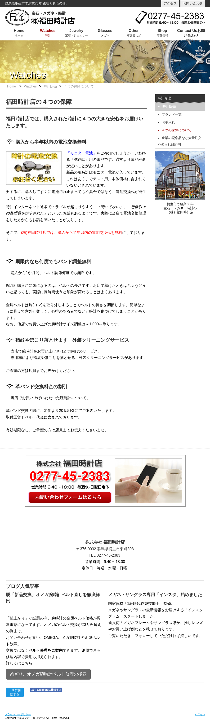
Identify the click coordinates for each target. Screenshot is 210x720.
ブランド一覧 (172, 114)
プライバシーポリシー (18, 714)
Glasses (105, 31)
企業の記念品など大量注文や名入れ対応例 (179, 141)
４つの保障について (79, 86)
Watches (47, 31)
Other (134, 31)
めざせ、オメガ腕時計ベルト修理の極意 (48, 674)
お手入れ (168, 122)
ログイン (200, 714)
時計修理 (164, 98)
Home (19, 31)
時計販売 (50, 86)
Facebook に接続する (46, 690)
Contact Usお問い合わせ (191, 33)
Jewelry (76, 31)
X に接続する (14, 692)
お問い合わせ (193, 3)
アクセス (170, 3)
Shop (162, 31)
